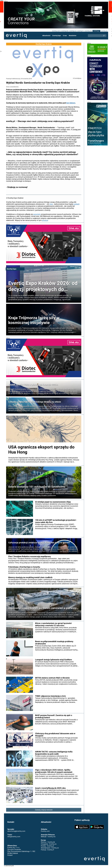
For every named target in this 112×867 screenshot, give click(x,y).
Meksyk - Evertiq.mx (48, 837)
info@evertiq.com (13, 837)
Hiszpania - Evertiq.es (48, 844)
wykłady (75, 204)
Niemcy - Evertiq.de (48, 842)
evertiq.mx (88, 31)
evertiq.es (72, 31)
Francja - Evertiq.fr (47, 850)
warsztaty (36, 214)
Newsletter (72, 35)
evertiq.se (104, 31)
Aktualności (46, 35)
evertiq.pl (96, 31)
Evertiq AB (16, 35)
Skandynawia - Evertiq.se (50, 848)
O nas (65, 35)
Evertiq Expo (57, 35)
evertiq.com (56, 31)
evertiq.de (64, 31)
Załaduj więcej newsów (44, 810)
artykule (44, 220)
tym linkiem (70, 103)
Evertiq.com (45, 831)
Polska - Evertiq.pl (47, 846)
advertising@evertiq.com (16, 831)
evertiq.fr (80, 31)
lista (50, 204)
